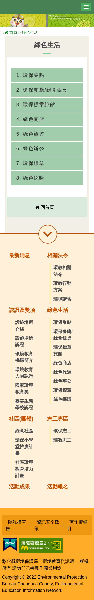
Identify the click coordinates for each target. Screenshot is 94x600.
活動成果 (19, 486)
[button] (86, 7)
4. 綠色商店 (30, 119)
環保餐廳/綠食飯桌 (63, 335)
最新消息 (19, 255)
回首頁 (47, 207)
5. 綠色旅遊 (30, 134)
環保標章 (62, 390)
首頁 (13, 32)
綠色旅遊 (62, 372)
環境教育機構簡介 (24, 357)
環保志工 (62, 430)
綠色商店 (62, 362)
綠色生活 (30, 32)
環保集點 (62, 322)
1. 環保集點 (30, 75)
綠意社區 (24, 430)
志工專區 (57, 419)
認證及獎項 (22, 310)
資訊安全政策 (47, 525)
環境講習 (62, 299)
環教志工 (62, 440)
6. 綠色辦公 (30, 148)
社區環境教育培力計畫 (24, 469)
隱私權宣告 (16, 525)
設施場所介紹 (24, 325)
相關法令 (57, 255)
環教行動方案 (62, 286)
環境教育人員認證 (24, 373)
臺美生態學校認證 (24, 404)
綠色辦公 (62, 381)
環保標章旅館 (62, 350)
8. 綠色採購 (30, 178)
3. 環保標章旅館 (35, 104)
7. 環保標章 (30, 163)
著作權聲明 (77, 525)
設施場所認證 (24, 341)
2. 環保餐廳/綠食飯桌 (42, 90)
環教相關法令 (62, 271)
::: (2, 32)
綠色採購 (62, 399)
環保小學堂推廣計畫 (24, 447)
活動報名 (57, 486)
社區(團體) (21, 419)
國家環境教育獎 (24, 388)
